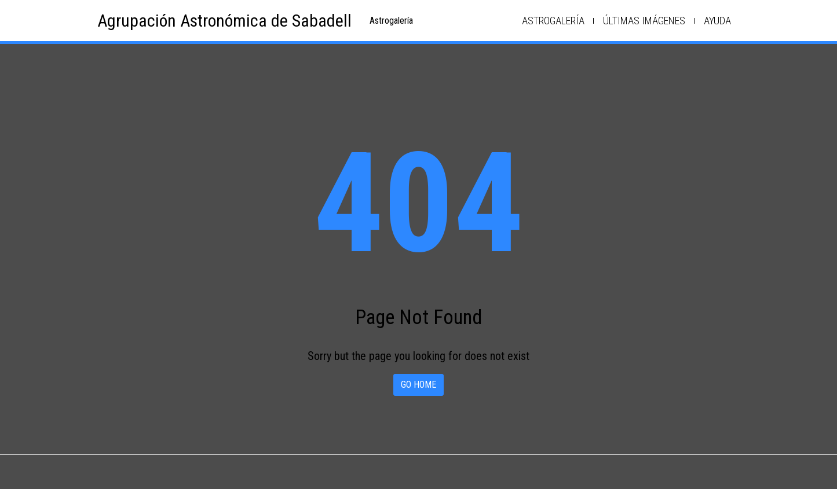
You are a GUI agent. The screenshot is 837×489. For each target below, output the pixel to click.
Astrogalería (553, 20)
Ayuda (717, 20)
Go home (418, 384)
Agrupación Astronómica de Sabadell (224, 20)
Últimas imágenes (644, 20)
